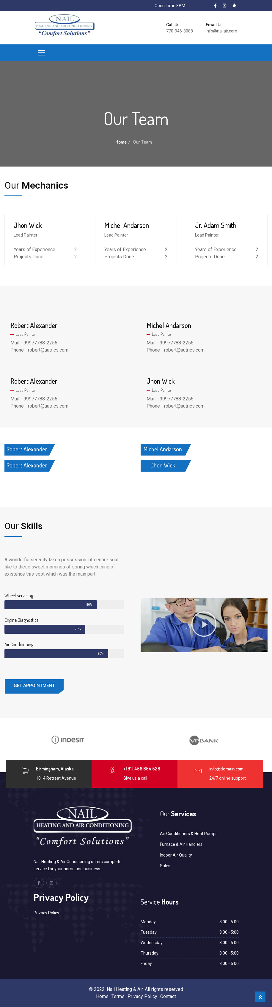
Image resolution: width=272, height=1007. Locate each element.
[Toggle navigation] (42, 52)
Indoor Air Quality (176, 855)
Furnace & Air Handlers (181, 844)
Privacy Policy (46, 912)
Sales (165, 865)
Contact (168, 996)
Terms (118, 996)
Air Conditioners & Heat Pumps (189, 833)
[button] (204, 625)
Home (121, 142)
